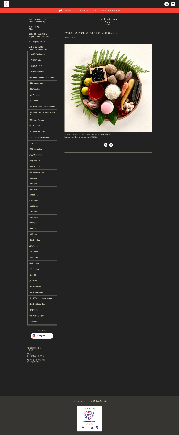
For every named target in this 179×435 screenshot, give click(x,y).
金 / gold (32, 275)
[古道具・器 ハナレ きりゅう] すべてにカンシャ (91, 33)
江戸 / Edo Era (34, 166)
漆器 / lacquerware (36, 83)
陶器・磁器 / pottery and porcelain (42, 77)
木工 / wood (33, 101)
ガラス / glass (34, 95)
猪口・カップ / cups (36, 120)
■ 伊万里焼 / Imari (35, 66)
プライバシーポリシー (79, 401)
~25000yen (33, 212)
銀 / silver (33, 281)
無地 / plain (33, 310)
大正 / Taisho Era (35, 155)
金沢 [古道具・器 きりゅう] (36, 356)
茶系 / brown (34, 263)
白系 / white (33, 252)
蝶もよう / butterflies (37, 304)
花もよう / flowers (36, 292)
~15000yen (33, 200)
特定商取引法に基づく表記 (98, 401)
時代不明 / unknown (36, 172)
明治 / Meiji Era (35, 161)
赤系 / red (32, 228)
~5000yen (33, 184)
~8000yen (33, 189)
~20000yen (33, 206)
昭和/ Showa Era (35, 149)
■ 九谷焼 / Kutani (35, 60)
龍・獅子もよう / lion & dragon (40, 298)
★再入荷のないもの (36, 316)
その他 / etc (33, 143)
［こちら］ (31, 350)
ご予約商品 (33, 321)
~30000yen (33, 217)
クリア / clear (34, 269)
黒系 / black (33, 257)
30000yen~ (33, 223)
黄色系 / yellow (34, 240)
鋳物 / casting (34, 89)
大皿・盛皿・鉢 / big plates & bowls (42, 113)
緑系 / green (33, 246)
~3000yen (33, 178)
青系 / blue (33, 234)
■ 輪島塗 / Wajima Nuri (37, 54)
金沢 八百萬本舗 (33, 362)
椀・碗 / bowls (34, 126)
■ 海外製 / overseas (36, 72)
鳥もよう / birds (35, 287)
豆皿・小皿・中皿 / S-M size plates (42, 106)
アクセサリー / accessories (39, 137)
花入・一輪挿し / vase (37, 132)
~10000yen (33, 195)
